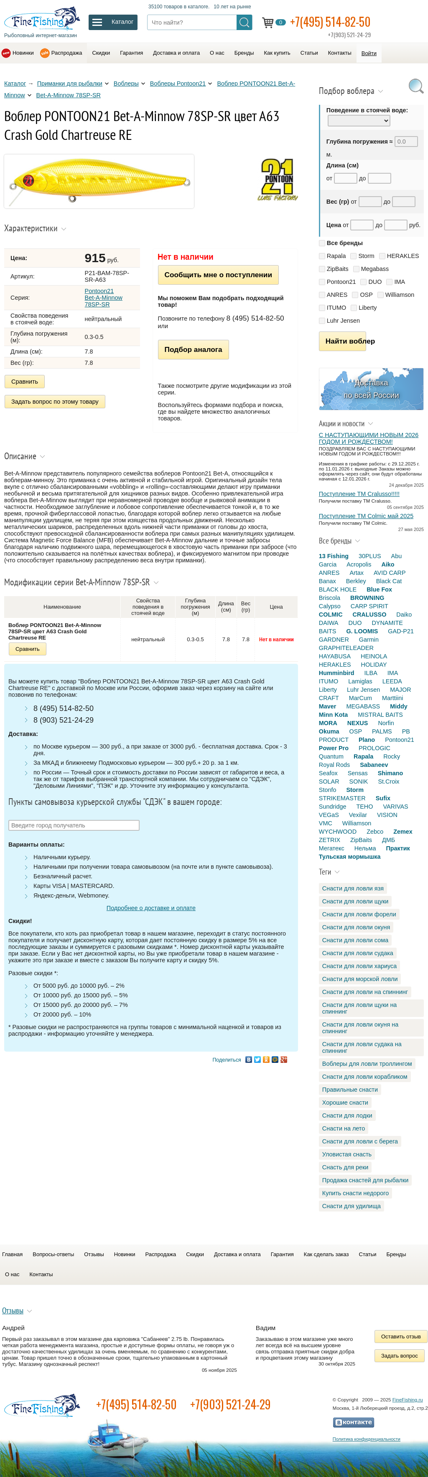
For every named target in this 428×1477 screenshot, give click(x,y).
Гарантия (131, 53)
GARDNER (334, 639)
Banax (327, 581)
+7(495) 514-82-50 (330, 21)
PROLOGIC (374, 748)
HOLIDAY (374, 664)
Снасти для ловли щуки (355, 901)
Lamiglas (360, 681)
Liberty (368, 307)
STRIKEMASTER (342, 798)
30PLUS (370, 556)
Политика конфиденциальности (366, 1439)
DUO (375, 281)
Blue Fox (379, 589)
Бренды (244, 53)
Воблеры (126, 83)
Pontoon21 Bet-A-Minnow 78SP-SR (103, 298)
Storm (366, 256)
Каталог (15, 83)
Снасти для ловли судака (357, 953)
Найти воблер (346, 341)
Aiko (387, 564)
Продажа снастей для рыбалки (365, 1180)
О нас (217, 53)
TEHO (364, 806)
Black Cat (389, 581)
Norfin (386, 723)
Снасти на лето (343, 1128)
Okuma (329, 731)
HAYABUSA (335, 656)
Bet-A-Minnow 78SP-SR (68, 95)
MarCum (360, 698)
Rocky (391, 756)
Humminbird (336, 673)
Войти (369, 53)
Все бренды (345, 243)
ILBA (370, 673)
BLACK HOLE (338, 589)
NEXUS (357, 723)
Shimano (390, 773)
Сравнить (24, 381)
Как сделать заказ (326, 1254)
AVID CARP (390, 572)
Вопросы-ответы (53, 1254)
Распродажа (66, 53)
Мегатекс (331, 848)
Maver (327, 706)
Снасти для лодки (347, 1115)
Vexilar (358, 815)
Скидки (101, 53)
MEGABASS (363, 706)
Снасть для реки (345, 1167)
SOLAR (329, 781)
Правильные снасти (350, 1089)
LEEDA (392, 681)
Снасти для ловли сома (355, 940)
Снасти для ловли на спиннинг (365, 992)
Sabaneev (374, 764)
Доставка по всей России (371, 389)
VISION (387, 815)
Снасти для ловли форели (359, 914)
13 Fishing (334, 556)
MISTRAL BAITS (380, 714)
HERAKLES (403, 256)
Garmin (369, 639)
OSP (366, 294)
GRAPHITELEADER (346, 648)
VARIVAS (395, 806)
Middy (399, 706)
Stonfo (327, 790)
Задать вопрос (399, 1356)
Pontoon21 (341, 281)
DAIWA (329, 623)
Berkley (356, 581)
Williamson (400, 294)
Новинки (23, 53)
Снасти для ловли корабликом (365, 1076)
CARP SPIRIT (369, 606)
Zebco (375, 831)
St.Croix (388, 781)
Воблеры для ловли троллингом (367, 1063)
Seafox (328, 773)
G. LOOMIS (362, 631)
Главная (12, 1254)
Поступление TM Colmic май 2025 (366, 516)
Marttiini (392, 698)
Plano (367, 739)
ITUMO (336, 307)
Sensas (358, 773)
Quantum (331, 756)
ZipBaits (338, 269)
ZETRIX (329, 840)
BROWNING (367, 597)
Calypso (330, 606)
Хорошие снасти (345, 1102)
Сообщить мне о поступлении (218, 275)
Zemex (403, 831)
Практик (398, 848)
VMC (325, 823)
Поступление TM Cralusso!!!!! (359, 494)
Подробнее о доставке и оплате (151, 908)
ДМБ (388, 840)
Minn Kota (333, 714)
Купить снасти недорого (355, 1193)
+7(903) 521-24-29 (230, 1404)
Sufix (383, 798)
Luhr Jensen (343, 320)
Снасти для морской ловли (360, 979)
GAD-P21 (401, 631)
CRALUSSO (370, 614)
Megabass (375, 269)
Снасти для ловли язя (353, 888)
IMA (399, 281)
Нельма (365, 848)
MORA (328, 723)
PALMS (382, 731)
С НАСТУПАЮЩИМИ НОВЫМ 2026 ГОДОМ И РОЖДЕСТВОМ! (368, 438)
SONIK (358, 781)
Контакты (340, 53)
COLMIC (331, 614)
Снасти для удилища (351, 1206)
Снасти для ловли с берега (360, 1141)
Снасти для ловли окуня (356, 927)
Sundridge (332, 806)
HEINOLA (374, 656)
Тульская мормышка (350, 856)
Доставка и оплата (176, 53)
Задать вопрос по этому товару (55, 401)
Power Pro (334, 748)
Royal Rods (334, 764)
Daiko (404, 614)
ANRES (337, 294)
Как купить (277, 53)
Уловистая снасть (347, 1154)
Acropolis (358, 564)
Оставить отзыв (401, 1336)
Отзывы (94, 1254)
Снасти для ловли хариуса (359, 966)
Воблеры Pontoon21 (178, 83)
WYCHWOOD (338, 831)
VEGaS (329, 815)
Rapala (336, 256)
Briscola (329, 597)
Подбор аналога (193, 349)
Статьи (309, 53)
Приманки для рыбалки (69, 83)
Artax (356, 572)
